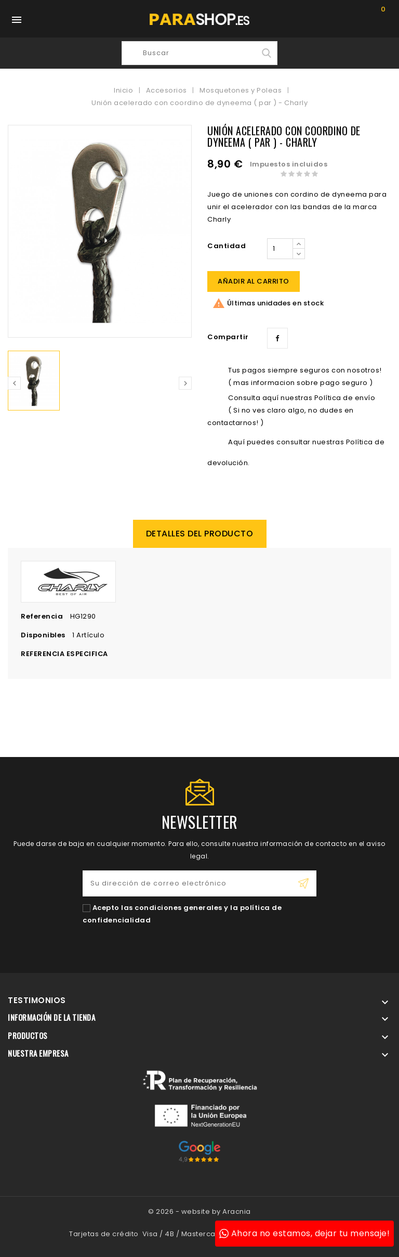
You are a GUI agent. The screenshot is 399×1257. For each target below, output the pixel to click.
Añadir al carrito (253, 281)
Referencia (42, 616)
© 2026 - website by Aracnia (199, 1211)
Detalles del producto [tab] (200, 534)
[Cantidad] (280, 248)
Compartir (277, 338)
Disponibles (43, 635)
